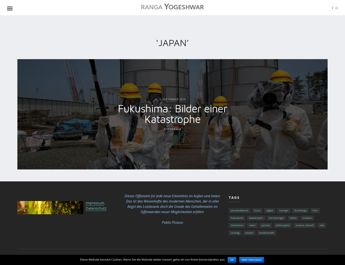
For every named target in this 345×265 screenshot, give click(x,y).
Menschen (237, 225)
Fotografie (172, 128)
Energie (283, 210)
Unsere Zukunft (305, 225)
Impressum (95, 203)
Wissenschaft (266, 232)
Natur (252, 225)
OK (232, 259)
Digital (269, 210)
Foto (315, 210)
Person (266, 225)
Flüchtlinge (300, 210)
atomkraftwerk (239, 210)
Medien (307, 218)
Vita (322, 225)
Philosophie (283, 225)
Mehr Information (252, 259)
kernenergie (276, 218)
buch (257, 210)
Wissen (249, 232)
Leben (293, 218)
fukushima (237, 218)
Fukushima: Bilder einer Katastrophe (172, 113)
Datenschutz (96, 208)
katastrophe (256, 218)
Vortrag (235, 232)
